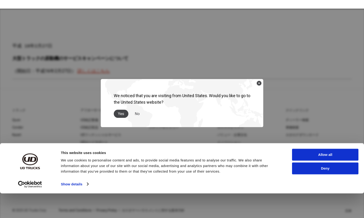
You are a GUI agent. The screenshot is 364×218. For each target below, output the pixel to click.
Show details (71, 209)
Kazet (16, 135)
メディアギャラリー (164, 127)
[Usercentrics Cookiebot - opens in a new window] (30, 208)
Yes (121, 109)
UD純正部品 (89, 127)
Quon (16, 120)
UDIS (84, 165)
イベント (224, 150)
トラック (19, 110)
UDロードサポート (94, 142)
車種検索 (292, 127)
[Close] (259, 79)
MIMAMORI (89, 157)
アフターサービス (94, 110)
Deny (325, 193)
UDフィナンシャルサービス (101, 135)
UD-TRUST (89, 150)
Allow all (325, 180)
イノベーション (228, 142)
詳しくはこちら (93, 71)
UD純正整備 (89, 120)
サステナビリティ (230, 127)
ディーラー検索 (297, 120)
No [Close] (137, 109)
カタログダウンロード (302, 135)
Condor (17, 127)
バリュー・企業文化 (232, 135)
